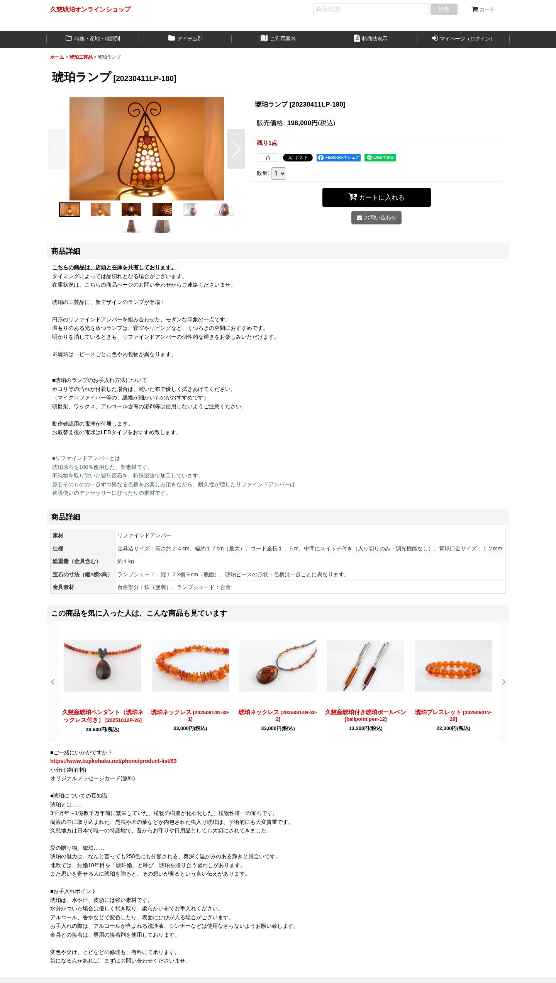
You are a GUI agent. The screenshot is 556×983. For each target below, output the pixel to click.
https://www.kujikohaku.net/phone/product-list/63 (113, 761)
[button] (57, 149)
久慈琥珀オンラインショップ (90, 9)
